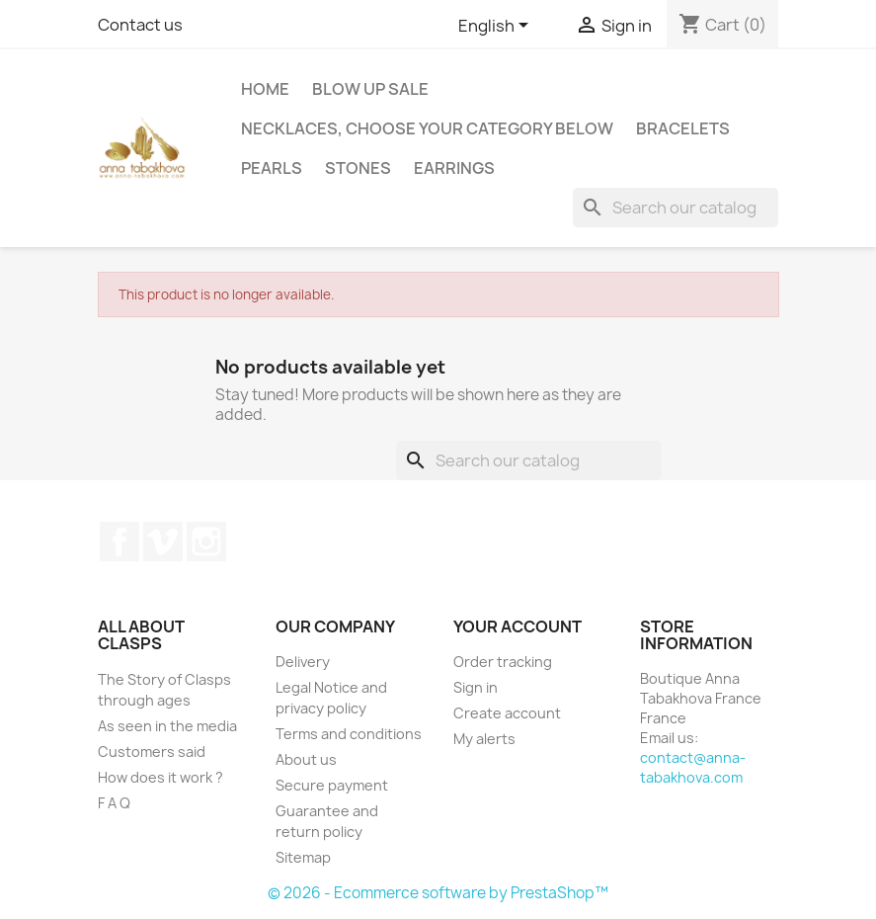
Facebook (119, 541)
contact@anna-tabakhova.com (693, 767)
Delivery (303, 661)
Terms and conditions (349, 733)
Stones (358, 168)
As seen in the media (167, 725)
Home (265, 89)
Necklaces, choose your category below (427, 128)
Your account (517, 626)
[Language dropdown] (496, 27)
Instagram (206, 541)
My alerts (484, 738)
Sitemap (303, 857)
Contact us (140, 25)
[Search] (675, 207)
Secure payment (332, 785)
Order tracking (502, 661)
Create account (507, 713)
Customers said (151, 751)
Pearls (271, 168)
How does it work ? (160, 777)
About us (306, 759)
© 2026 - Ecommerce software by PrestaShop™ (438, 892)
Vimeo (163, 541)
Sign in (475, 687)
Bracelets (683, 128)
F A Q (114, 803)
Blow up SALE (370, 89)
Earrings (454, 168)
